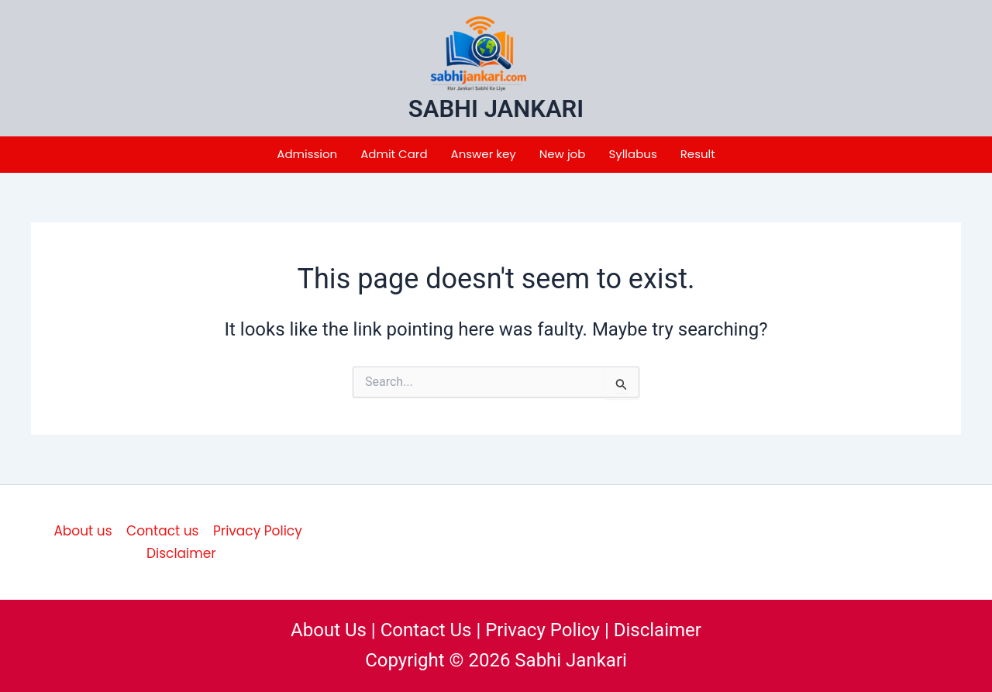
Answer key (483, 154)
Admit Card (393, 154)
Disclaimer (181, 553)
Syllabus (632, 154)
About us (82, 531)
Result (697, 154)
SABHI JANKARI (496, 109)
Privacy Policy (257, 531)
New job (562, 154)
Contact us (162, 531)
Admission (307, 154)
